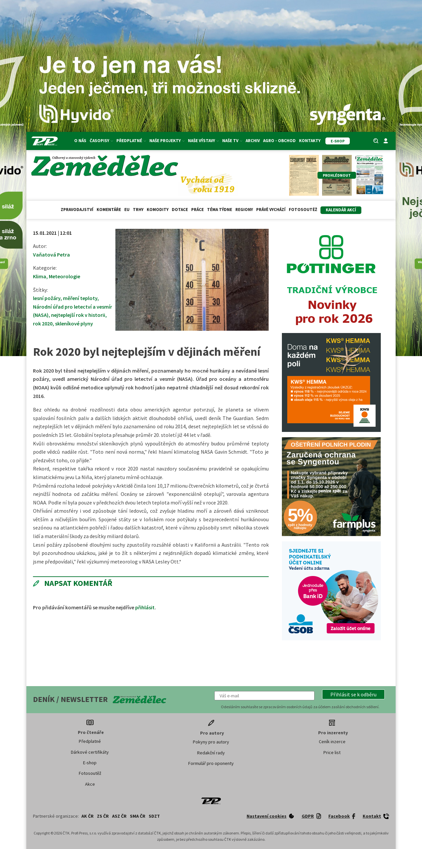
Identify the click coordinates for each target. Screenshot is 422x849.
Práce (197, 209)
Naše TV (232, 140)
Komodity (157, 209)
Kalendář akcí (341, 210)
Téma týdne (219, 209)
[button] (353, 694)
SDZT (154, 816)
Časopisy (101, 140)
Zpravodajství (77, 209)
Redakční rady (211, 753)
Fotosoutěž (303, 209)
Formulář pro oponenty (211, 763)
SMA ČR (137, 816)
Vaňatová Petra (51, 254)
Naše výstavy (203, 140)
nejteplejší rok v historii (78, 315)
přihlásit (145, 607)
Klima (39, 276)
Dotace (180, 209)
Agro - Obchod (279, 140)
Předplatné (131, 140)
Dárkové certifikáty (90, 752)
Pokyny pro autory (211, 742)
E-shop (90, 763)
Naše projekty (167, 140)
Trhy (138, 209)
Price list (332, 752)
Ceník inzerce (332, 741)
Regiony (244, 209)
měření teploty (80, 298)
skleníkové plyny (74, 323)
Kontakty (309, 140)
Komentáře (109, 209)
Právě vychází (271, 209)
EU (127, 209)
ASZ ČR (119, 816)
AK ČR (87, 816)
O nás (80, 140)
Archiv (253, 140)
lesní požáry (46, 298)
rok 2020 (42, 323)
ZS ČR (103, 816)
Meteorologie (64, 276)
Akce (90, 784)
